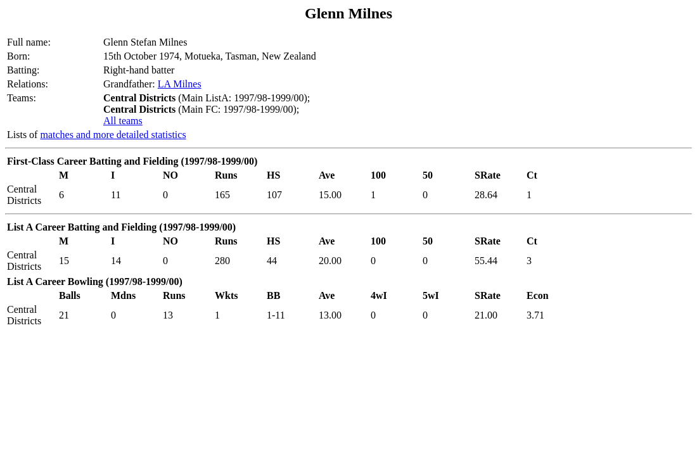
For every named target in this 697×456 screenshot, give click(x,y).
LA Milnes (179, 84)
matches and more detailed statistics (113, 134)
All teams (123, 120)
